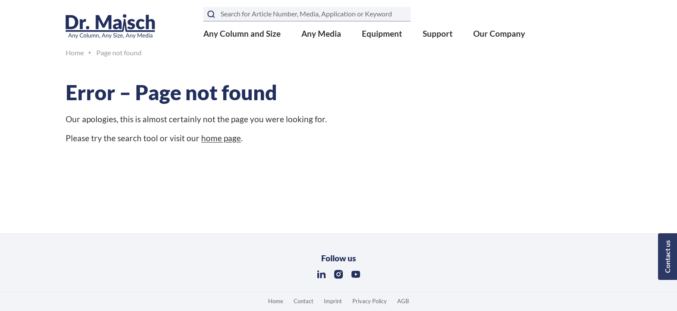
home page (221, 138)
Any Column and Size (242, 33)
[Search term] (307, 14)
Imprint (333, 301)
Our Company (499, 33)
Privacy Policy (369, 301)
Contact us (667, 256)
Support (437, 33)
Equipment (382, 33)
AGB (403, 301)
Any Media (321, 33)
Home (275, 301)
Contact (303, 301)
